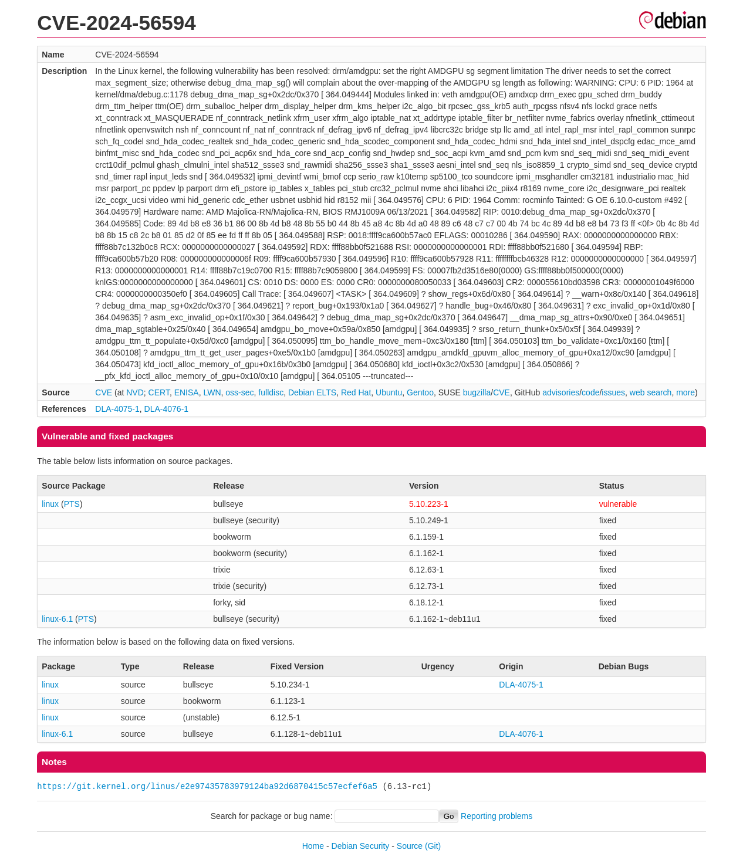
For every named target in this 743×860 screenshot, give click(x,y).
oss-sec (239, 392)
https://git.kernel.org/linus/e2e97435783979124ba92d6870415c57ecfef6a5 (207, 786)
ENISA (186, 392)
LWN (212, 392)
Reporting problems (496, 816)
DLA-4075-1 (117, 409)
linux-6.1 (57, 619)
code (590, 392)
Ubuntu (389, 392)
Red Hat (356, 392)
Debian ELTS (312, 392)
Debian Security (361, 846)
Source (410, 846)
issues (613, 392)
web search (651, 392)
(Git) (433, 846)
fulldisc (270, 392)
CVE (103, 392)
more (685, 392)
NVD (135, 392)
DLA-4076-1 (166, 409)
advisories (560, 392)
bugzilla (477, 392)
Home (313, 846)
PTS (72, 504)
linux (50, 504)
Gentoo (420, 392)
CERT (159, 392)
